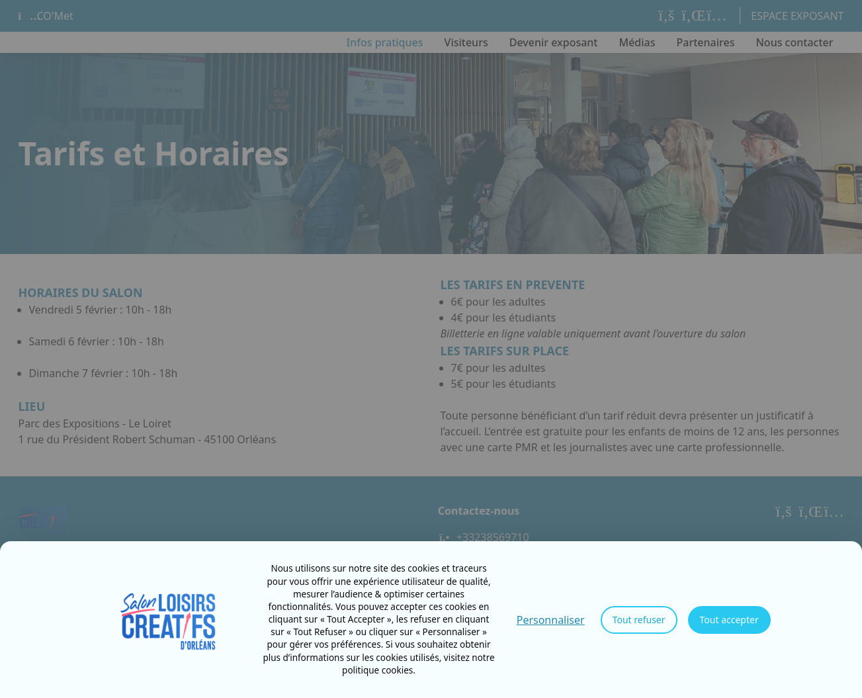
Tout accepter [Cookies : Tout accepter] (729, 619)
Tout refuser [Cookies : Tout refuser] (639, 619)
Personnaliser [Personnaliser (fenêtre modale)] (551, 620)
